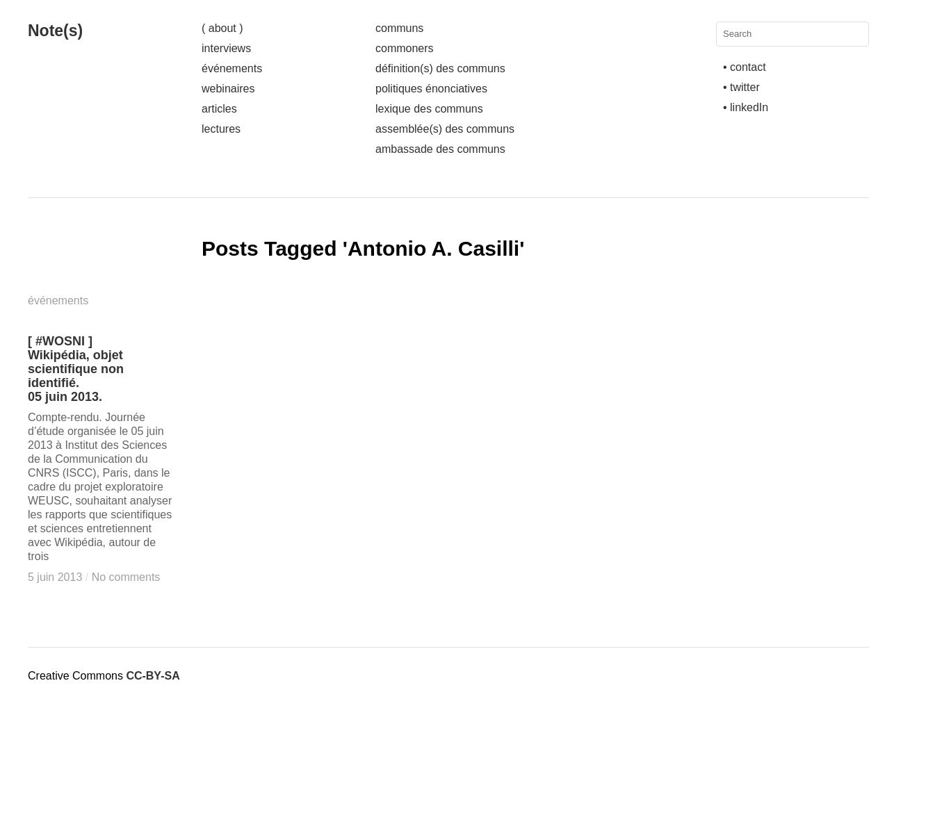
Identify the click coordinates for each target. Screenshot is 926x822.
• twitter (741, 87)
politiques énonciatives (431, 88)
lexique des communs (429, 109)
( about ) (222, 28)
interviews (226, 48)
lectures (221, 129)
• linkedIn (745, 107)
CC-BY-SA (152, 676)
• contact (744, 67)
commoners (404, 48)
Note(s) (55, 31)
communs (399, 28)
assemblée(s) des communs (444, 129)
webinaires (228, 88)
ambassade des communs (440, 149)
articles (219, 109)
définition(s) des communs (440, 68)
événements (232, 68)
